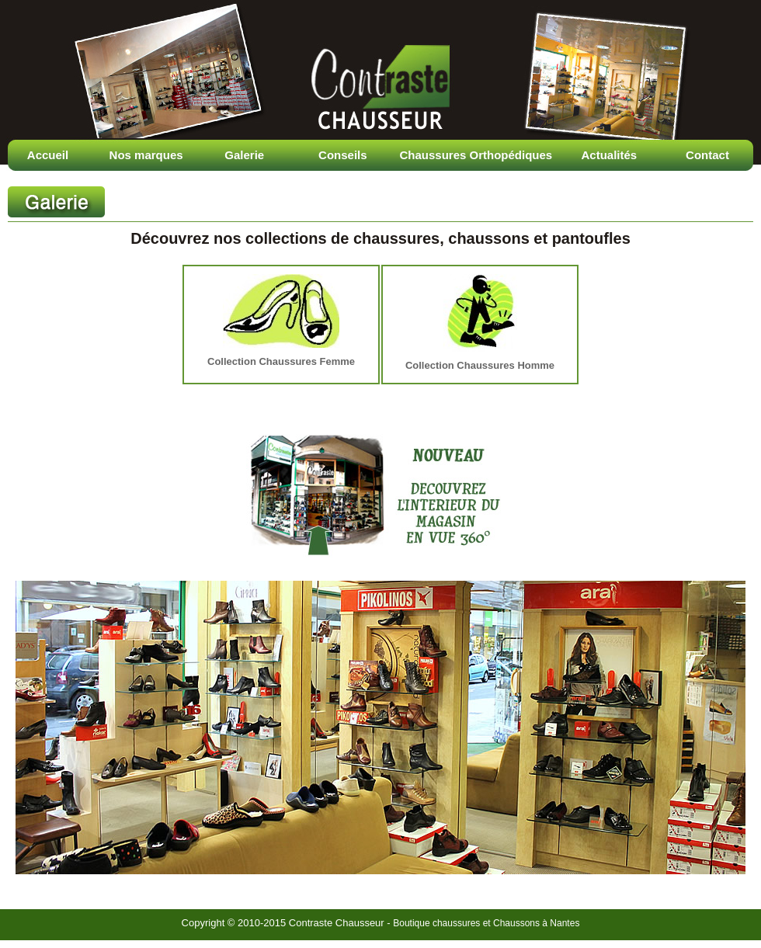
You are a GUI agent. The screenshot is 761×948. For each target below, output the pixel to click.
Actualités (609, 154)
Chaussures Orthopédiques (476, 154)
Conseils (342, 154)
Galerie (244, 154)
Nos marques (146, 154)
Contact (707, 154)
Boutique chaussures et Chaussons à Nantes (486, 923)
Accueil (47, 154)
